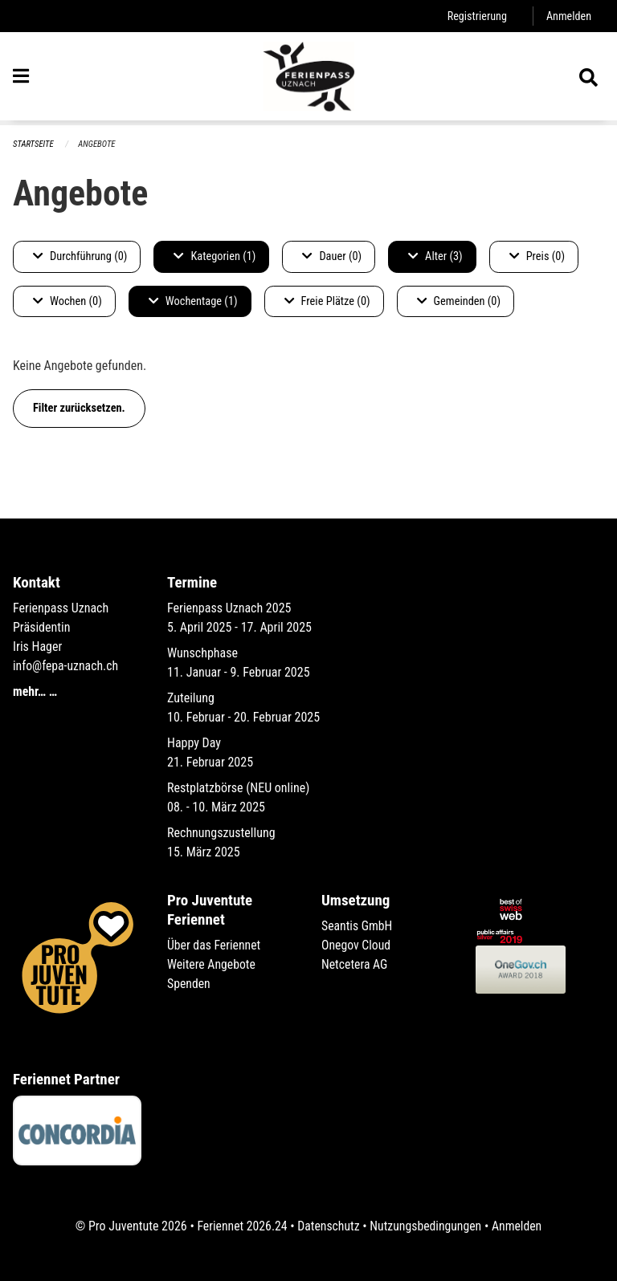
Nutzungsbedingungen (426, 1226)
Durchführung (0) (80, 256)
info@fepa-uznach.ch (66, 665)
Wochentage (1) (193, 301)
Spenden (189, 983)
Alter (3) (435, 256)
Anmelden (568, 15)
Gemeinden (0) (459, 301)
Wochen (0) (67, 301)
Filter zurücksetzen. (79, 408)
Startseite (34, 144)
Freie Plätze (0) (327, 301)
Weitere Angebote (212, 964)
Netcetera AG (355, 964)
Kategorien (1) (214, 256)
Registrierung (476, 15)
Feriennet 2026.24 (240, 1226)
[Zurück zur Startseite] (308, 78)
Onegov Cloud (356, 945)
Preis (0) (537, 256)
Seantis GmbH (357, 925)
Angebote (97, 144)
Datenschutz (328, 1226)
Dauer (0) (332, 256)
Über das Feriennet (214, 945)
